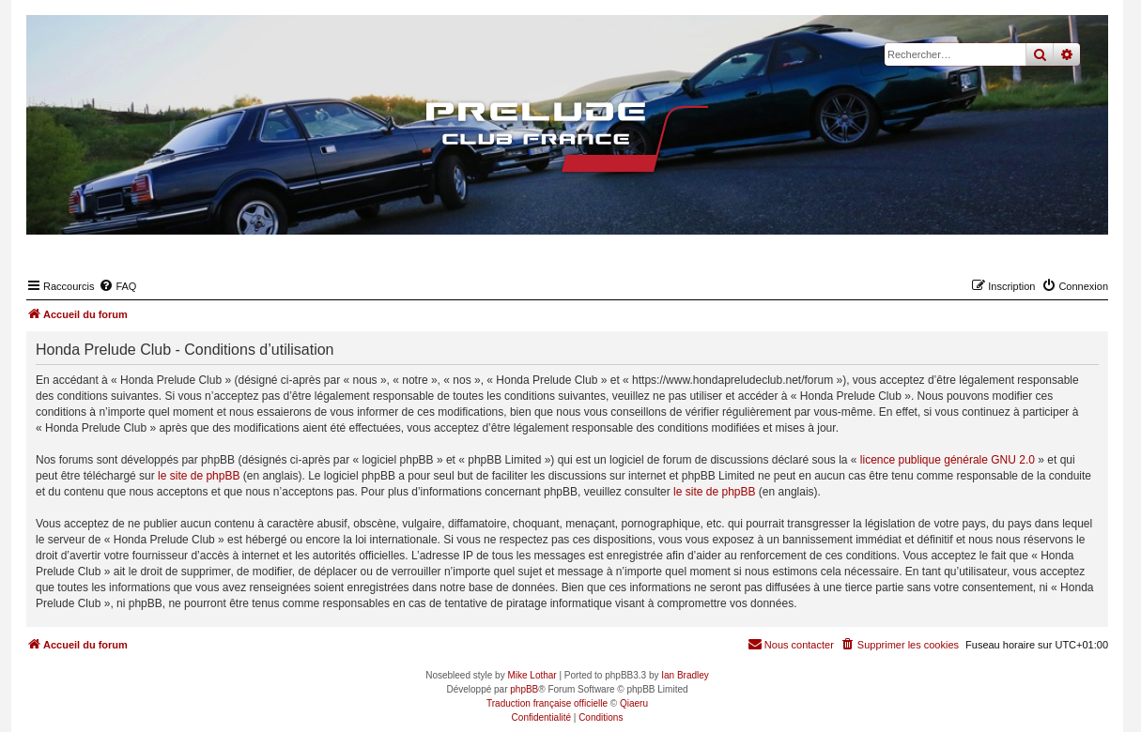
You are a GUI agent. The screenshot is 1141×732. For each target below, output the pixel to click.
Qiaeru (634, 703)
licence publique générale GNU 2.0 (947, 459)
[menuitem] (117, 286)
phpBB (524, 689)
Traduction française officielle (547, 703)
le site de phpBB (198, 475)
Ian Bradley (685, 675)
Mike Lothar (531, 675)
